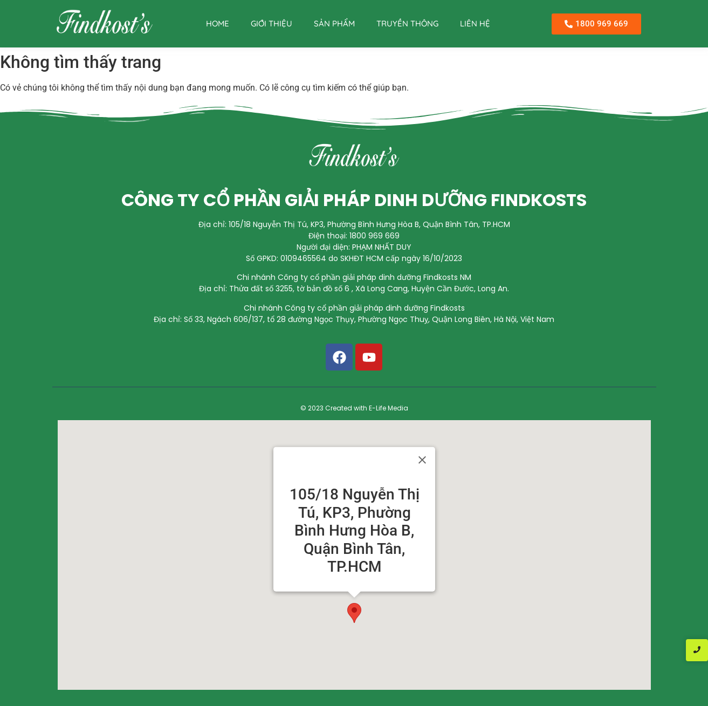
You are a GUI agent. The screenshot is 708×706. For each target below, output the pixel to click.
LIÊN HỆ (475, 23)
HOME (217, 23)
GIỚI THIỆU (271, 23)
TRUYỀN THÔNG (407, 23)
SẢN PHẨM (334, 23)
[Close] (422, 460)
